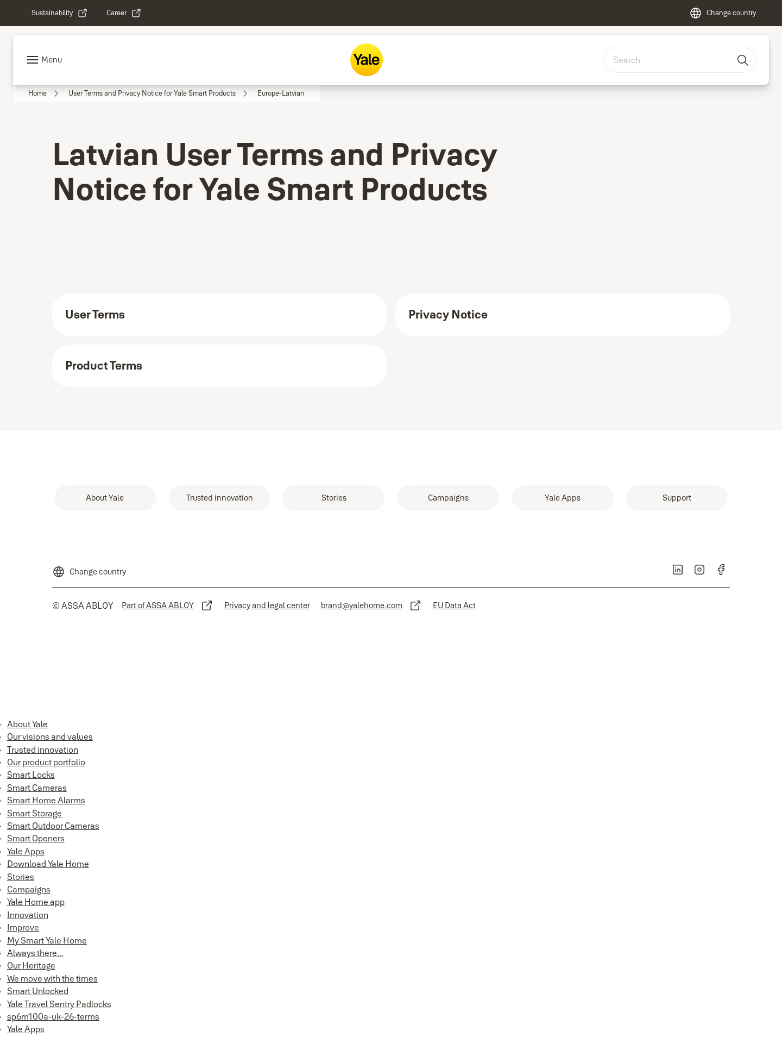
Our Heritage (31, 965)
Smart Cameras (37, 787)
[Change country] (722, 13)
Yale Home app (36, 901)
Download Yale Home (48, 863)
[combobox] (680, 60)
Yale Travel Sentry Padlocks (59, 1003)
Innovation (27, 914)
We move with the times (52, 978)
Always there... (35, 952)
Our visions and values (50, 736)
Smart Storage (34, 813)
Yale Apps (26, 851)
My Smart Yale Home (47, 940)
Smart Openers (36, 838)
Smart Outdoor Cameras (53, 825)
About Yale (27, 724)
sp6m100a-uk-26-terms (53, 1016)
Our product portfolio (46, 762)
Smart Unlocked (37, 990)
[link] (59, 13)
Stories (20, 876)
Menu (51, 59)
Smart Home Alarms (46, 800)
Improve (23, 927)
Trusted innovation (42, 749)
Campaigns (29, 889)
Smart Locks (31, 774)
